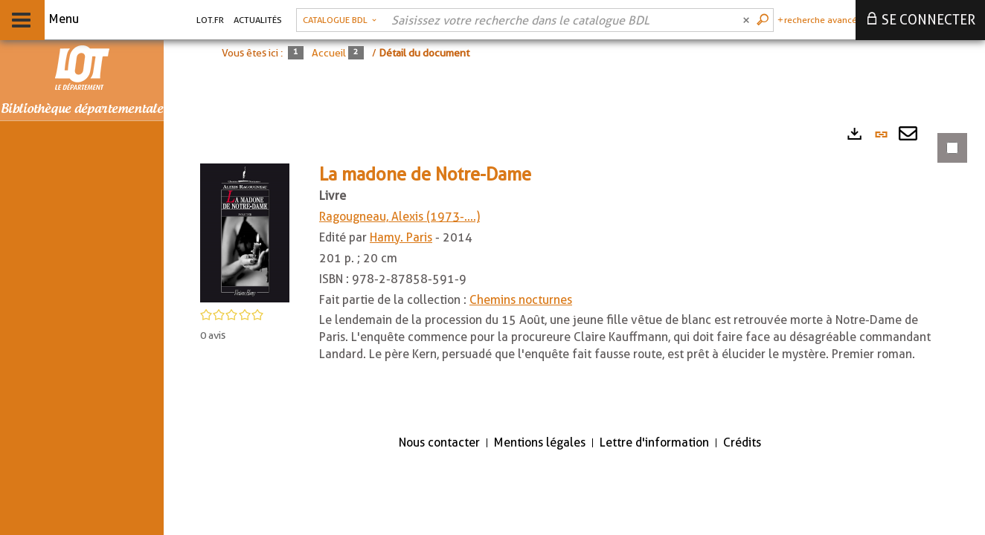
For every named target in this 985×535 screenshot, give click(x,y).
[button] (244, 232)
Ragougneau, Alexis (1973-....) (399, 217)
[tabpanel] (574, 269)
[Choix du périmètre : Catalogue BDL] (339, 20)
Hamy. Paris (401, 237)
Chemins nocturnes (520, 300)
